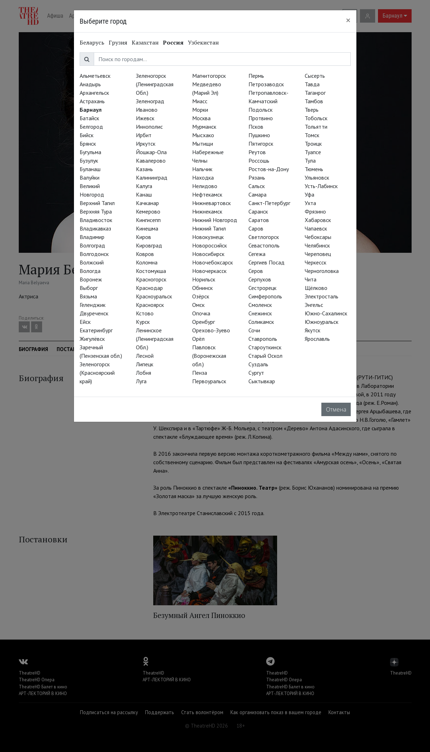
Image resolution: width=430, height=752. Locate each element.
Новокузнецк (208, 236)
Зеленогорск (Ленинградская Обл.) (154, 84)
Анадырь (90, 84)
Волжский (92, 262)
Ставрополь (262, 338)
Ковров (145, 253)
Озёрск (200, 296)
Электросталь (321, 296)
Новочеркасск (209, 270)
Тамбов (314, 101)
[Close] (348, 20)
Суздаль (258, 364)
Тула (310, 160)
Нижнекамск (207, 211)
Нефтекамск (207, 194)
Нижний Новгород (214, 219)
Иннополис (149, 126)
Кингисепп (148, 219)
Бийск (86, 135)
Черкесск (315, 262)
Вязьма (88, 296)
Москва (201, 118)
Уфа (309, 194)
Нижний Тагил (209, 228)
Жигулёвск (92, 338)
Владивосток (96, 219)
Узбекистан (203, 42)
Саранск (258, 211)
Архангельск (94, 92)
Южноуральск (321, 321)
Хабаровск (318, 219)
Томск (312, 135)
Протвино (260, 118)
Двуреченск (94, 313)
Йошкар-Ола (151, 152)
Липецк (144, 364)
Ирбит (143, 135)
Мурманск (204, 126)
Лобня (143, 372)
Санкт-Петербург (269, 202)
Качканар (147, 202)
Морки (200, 109)
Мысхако (203, 135)
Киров (143, 236)
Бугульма (90, 152)
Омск (198, 304)
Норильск (203, 279)
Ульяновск (317, 177)
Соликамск (261, 321)
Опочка (201, 313)
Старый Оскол (265, 355)
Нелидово (204, 186)
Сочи (254, 330)
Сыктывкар (261, 381)
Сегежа (256, 253)
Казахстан (145, 42)
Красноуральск (154, 296)
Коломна (146, 262)
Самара (257, 194)
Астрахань (92, 101)
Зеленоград (150, 101)
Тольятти (316, 126)
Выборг (89, 287)
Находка (203, 177)
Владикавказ (95, 228)
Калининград (151, 177)
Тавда (312, 84)
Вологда (90, 270)
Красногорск (151, 279)
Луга (141, 381)
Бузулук (89, 160)
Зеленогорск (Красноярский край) (97, 373)
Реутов (257, 152)
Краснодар (149, 287)
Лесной (145, 355)
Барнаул (91, 109)
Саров (255, 228)
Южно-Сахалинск (326, 313)
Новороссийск (209, 245)
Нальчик (202, 169)
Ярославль (317, 338)
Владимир (92, 236)
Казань (144, 169)
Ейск (85, 321)
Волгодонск (94, 253)
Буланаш (90, 169)
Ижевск (145, 118)
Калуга (144, 186)
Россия (173, 42)
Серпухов (259, 279)
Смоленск (260, 304)
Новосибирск (208, 253)
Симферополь (265, 296)
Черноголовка (322, 270)
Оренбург (203, 321)
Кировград (149, 245)
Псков (255, 126)
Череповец (318, 253)
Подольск (260, 109)
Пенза (199, 372)
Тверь (312, 109)
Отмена (336, 409)
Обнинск (202, 287)
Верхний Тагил (97, 202)
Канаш (144, 194)
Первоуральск (209, 381)
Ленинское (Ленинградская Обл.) (154, 339)
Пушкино (259, 135)
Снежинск (260, 313)
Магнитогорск (209, 75)
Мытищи (202, 143)
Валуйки (89, 177)
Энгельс (314, 304)
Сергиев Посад (266, 262)
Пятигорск (260, 143)
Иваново (146, 109)
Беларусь (92, 42)
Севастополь (264, 245)
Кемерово (148, 211)
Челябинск (317, 245)
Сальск (256, 186)
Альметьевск (95, 75)
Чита (310, 279)
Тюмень (314, 169)
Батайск (89, 118)
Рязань (256, 177)
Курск (143, 321)
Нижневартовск (211, 202)
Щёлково (316, 287)
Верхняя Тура (96, 211)
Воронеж (91, 279)
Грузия (118, 42)
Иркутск (145, 143)
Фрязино (315, 211)
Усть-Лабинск (321, 186)
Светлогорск (263, 236)
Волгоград (92, 245)
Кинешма (147, 228)
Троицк (313, 143)
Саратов (258, 219)
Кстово (145, 313)
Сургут (256, 372)
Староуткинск (264, 347)
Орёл (198, 338)
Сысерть (315, 75)
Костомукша (151, 270)
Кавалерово (151, 160)
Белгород (91, 126)
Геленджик (92, 304)
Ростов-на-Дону (268, 169)
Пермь (256, 75)
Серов (255, 270)
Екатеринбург (96, 330)
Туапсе (313, 152)
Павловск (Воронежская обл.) (209, 356)
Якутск (312, 330)
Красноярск (150, 304)
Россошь (258, 160)
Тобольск (316, 118)
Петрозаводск (266, 84)
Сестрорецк (262, 287)
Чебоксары (318, 236)
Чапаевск (316, 228)
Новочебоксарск (212, 262)
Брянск (88, 143)
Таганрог (315, 92)
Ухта (310, 202)
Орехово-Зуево (211, 330)
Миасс (199, 101)
